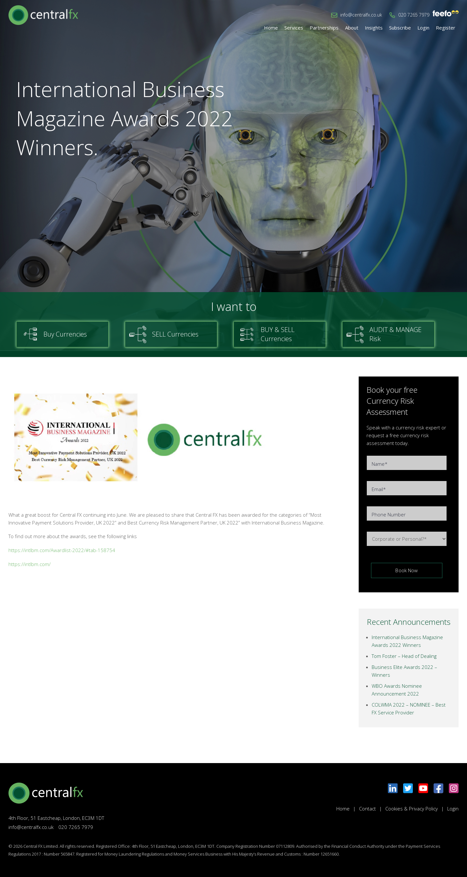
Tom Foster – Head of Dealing (404, 656)
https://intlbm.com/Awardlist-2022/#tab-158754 (61, 550)
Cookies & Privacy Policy (411, 808)
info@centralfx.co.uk (361, 15)
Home (271, 27)
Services (293, 27)
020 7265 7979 (413, 15)
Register (445, 27)
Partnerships (324, 27)
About (351, 27)
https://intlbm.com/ (29, 564)
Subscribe (400, 27)
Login (423, 27)
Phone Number (389, 514)
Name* (380, 464)
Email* (379, 489)
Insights (374, 27)
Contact (367, 808)
